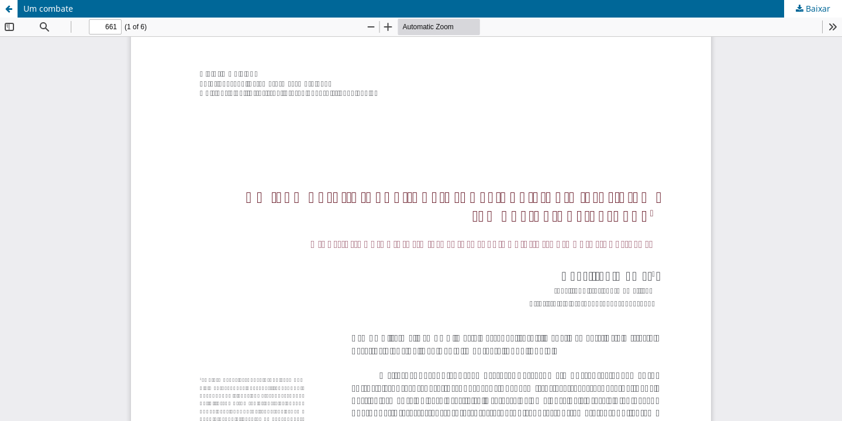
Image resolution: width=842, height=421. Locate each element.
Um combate (48, 8)
